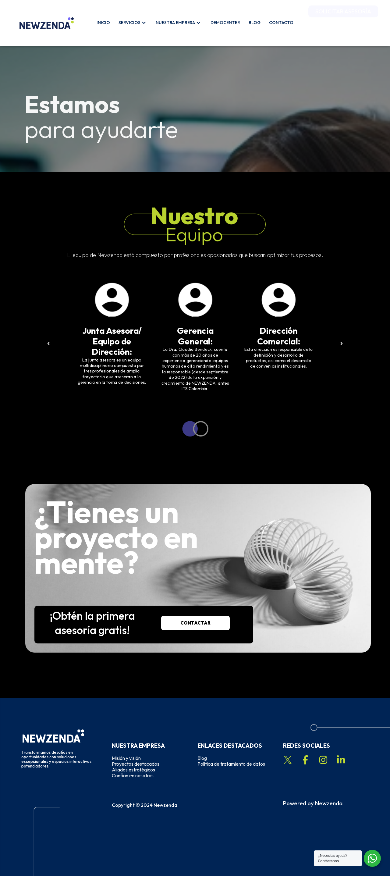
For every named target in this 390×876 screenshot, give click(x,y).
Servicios (132, 22)
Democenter (225, 22)
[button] (39, 344)
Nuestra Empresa (178, 22)
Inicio (103, 22)
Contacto (281, 22)
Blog (255, 22)
